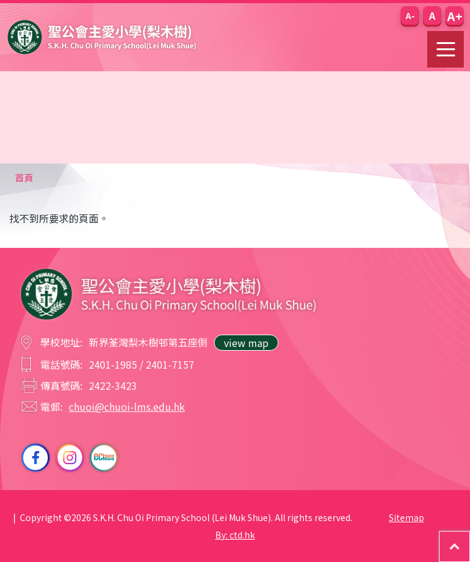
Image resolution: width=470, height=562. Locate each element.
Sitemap (406, 517)
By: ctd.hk (235, 535)
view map (246, 342)
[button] (410, 15)
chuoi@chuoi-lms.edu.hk (127, 406)
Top (469, 538)
